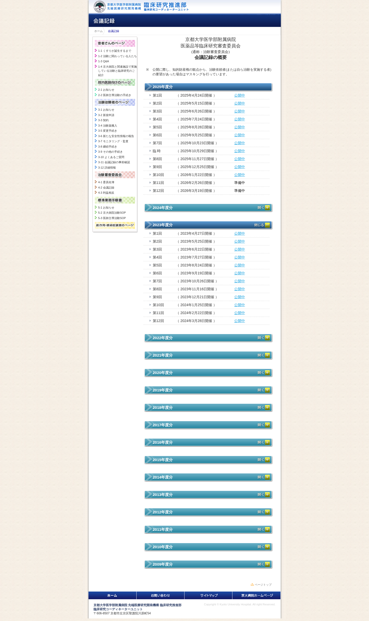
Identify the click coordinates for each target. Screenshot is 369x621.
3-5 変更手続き (107, 130)
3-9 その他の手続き (110, 151)
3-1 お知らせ (106, 109)
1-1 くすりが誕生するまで (114, 50)
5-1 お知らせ (106, 207)
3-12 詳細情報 (107, 167)
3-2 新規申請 (106, 115)
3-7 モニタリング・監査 (113, 141)
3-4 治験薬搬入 (107, 125)
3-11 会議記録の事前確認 (114, 162)
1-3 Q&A (103, 61)
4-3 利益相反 (106, 192)
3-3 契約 (103, 120)
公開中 (239, 95)
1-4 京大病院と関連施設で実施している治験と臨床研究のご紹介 (117, 71)
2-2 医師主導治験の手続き (114, 95)
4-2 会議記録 (106, 187)
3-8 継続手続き (107, 146)
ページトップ (263, 584)
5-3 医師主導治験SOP (112, 218)
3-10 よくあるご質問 (111, 157)
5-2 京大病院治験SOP (112, 212)
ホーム (97, 31)
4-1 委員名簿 (106, 182)
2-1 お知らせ (106, 89)
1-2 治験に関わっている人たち (117, 56)
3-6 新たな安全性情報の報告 (116, 136)
